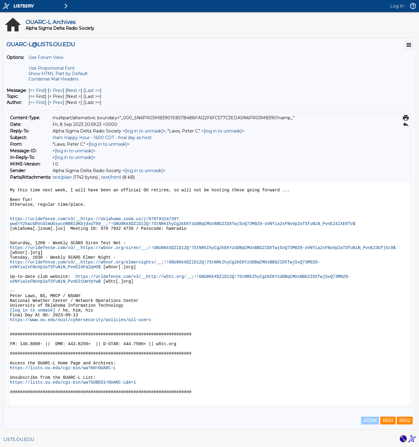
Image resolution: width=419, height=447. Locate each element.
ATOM (370, 420)
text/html (111, 177)
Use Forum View (46, 57)
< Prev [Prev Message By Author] (56, 102)
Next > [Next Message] (74, 90)
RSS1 (388, 420)
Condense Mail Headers (53, 79)
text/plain (62, 177)
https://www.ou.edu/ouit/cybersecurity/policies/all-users (80, 320)
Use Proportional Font (52, 68)
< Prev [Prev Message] (56, 90)
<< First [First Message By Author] (37, 102)
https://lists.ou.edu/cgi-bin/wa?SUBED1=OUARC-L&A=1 (73, 382)
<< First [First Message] (37, 90)
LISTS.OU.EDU (18, 439)
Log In (397, 6)
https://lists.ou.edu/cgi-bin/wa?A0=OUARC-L (63, 368)
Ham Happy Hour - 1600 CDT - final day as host (102, 137)
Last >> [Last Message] (92, 90)
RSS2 (404, 420)
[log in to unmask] (144, 131)
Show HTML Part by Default (58, 73)
